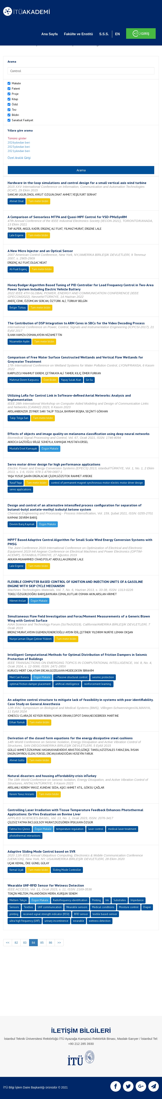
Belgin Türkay (17, 307)
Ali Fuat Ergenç (18, 269)
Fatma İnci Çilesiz (19, 829)
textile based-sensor (105, 914)
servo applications (20, 489)
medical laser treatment (122, 829)
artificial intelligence (67, 684)
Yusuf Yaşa (15, 482)
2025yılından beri (19, 147)
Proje (15, 94)
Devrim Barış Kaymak (21, 524)
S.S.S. (104, 34)
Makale (16, 83)
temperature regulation (70, 829)
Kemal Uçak (16, 870)
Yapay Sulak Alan (71, 380)
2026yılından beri (19, 142)
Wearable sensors (76, 907)
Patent (16, 88)
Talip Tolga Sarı (18, 418)
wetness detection (100, 921)
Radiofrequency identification (70, 900)
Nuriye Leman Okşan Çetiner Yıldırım (30, 639)
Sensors (14, 907)
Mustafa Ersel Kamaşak (23, 448)
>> (59, 942)
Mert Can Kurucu (19, 677)
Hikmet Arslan (17, 601)
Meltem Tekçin (18, 900)
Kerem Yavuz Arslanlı (21, 794)
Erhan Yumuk (17, 722)
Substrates (119, 900)
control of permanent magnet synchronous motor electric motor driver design (97, 482)
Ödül (15, 104)
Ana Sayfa (49, 34)
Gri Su (89, 380)
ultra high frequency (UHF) (24, 921)
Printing (96, 900)
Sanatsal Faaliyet (22, 120)
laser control (95, 829)
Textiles (28, 907)
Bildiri (15, 115)
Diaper (147, 907)
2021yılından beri (19, 151)
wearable (78, 921)
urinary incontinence (56, 921)
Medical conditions (103, 907)
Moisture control (129, 907)
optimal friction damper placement (30, 684)
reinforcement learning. (98, 684)
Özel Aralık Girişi (19, 158)
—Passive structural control (71, 677)
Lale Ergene (16, 235)
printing (13, 914)
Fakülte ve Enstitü (78, 34)
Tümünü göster (17, 138)
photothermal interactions (24, 835)
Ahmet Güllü (16, 760)
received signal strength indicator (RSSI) (46, 914)
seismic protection (103, 677)
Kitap (15, 99)
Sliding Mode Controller (67, 870)
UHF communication (50, 907)
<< (7, 942)
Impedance (137, 900)
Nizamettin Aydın (19, 341)
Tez (14, 109)
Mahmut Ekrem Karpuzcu (24, 380)
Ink (107, 900)
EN (117, 34)
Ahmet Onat (16, 201)
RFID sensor (81, 914)
